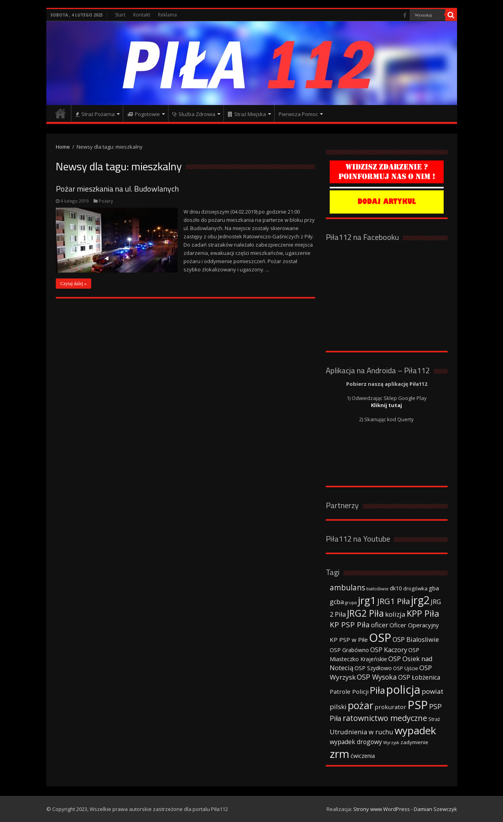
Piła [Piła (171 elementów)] (377, 690)
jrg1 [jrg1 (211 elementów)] (367, 600)
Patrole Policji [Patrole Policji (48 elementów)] (349, 691)
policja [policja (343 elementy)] (403, 689)
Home (63, 146)
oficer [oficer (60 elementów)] (379, 624)
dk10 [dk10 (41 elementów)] (396, 588)
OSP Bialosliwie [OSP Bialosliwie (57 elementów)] (416, 639)
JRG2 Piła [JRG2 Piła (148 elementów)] (365, 613)
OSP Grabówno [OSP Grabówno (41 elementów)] (349, 650)
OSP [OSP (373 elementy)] (380, 637)
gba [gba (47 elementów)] (434, 588)
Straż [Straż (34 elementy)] (434, 718)
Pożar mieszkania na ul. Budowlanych (117, 188)
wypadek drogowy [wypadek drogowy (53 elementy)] (356, 741)
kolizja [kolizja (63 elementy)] (395, 614)
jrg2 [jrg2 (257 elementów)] (420, 600)
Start (120, 14)
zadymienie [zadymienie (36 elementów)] (414, 742)
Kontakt (141, 14)
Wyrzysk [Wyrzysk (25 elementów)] (391, 742)
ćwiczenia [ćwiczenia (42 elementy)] (363, 755)
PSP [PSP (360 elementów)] (418, 705)
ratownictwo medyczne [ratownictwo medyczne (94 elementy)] (385, 718)
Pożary (106, 201)
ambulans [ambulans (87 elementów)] (347, 587)
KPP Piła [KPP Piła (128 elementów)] (423, 613)
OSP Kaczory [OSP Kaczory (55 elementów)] (388, 649)
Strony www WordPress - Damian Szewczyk (405, 809)
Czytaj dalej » (74, 283)
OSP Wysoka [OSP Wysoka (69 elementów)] (377, 677)
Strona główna (60, 113)
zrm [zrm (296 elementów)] (339, 753)
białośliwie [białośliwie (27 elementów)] (377, 589)
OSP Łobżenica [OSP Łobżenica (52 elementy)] (419, 677)
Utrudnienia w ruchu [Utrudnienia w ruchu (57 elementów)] (361, 732)
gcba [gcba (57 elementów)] (337, 601)
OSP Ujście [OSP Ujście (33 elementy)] (405, 668)
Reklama (167, 14)
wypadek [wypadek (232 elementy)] (415, 730)
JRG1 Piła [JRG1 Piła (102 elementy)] (393, 600)
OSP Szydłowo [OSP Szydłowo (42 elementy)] (373, 668)
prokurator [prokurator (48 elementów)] (390, 707)
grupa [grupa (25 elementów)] (351, 602)
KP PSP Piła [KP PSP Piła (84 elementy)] (350, 624)
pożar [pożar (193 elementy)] (360, 705)
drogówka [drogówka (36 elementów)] (415, 588)
